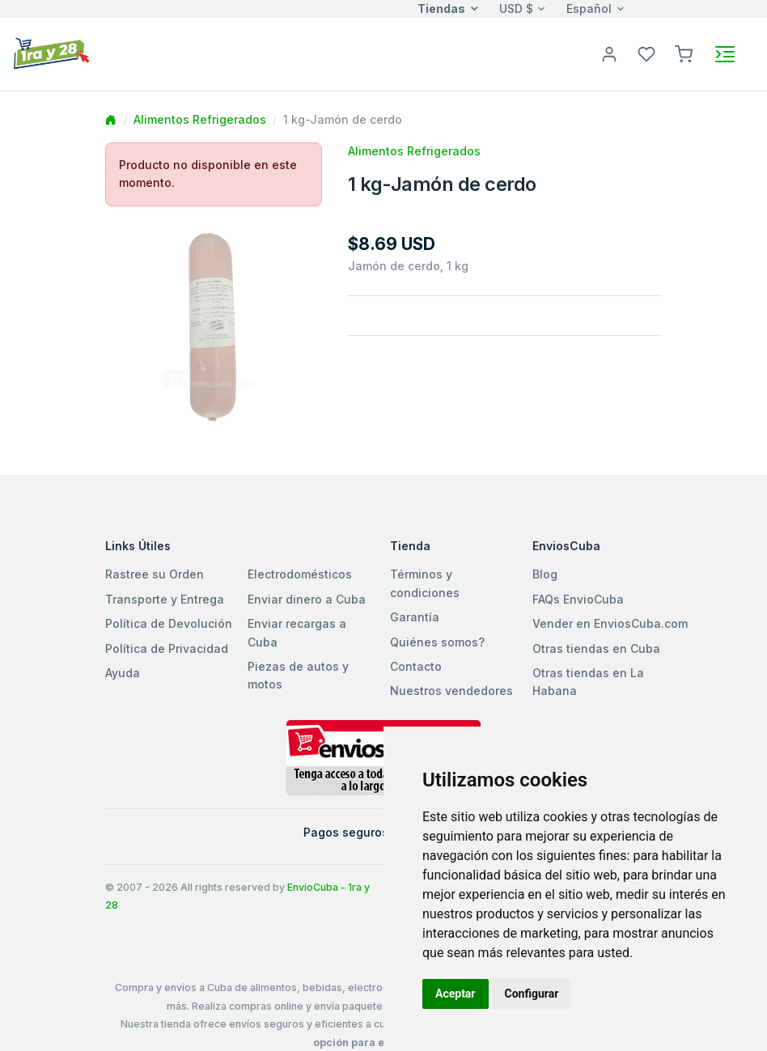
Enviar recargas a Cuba (297, 632)
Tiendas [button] (441, 8)
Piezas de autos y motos (298, 675)
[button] (684, 53)
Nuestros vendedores (451, 690)
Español (589, 8)
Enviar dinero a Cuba (307, 599)
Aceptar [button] (455, 993)
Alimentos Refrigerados (199, 119)
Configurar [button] (532, 993)
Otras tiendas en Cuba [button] (596, 648)
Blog (544, 574)
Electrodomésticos (300, 574)
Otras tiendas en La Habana (588, 681)
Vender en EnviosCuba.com (610, 623)
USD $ (516, 8)
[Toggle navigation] (725, 54)
